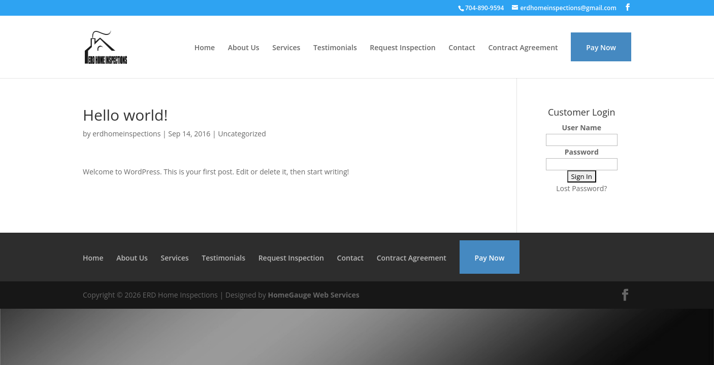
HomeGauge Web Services (313, 295)
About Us (243, 48)
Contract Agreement (523, 48)
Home (204, 48)
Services (286, 48)
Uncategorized (242, 133)
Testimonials (335, 48)
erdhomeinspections (126, 133)
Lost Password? (581, 188)
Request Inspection (402, 48)
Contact (461, 48)
